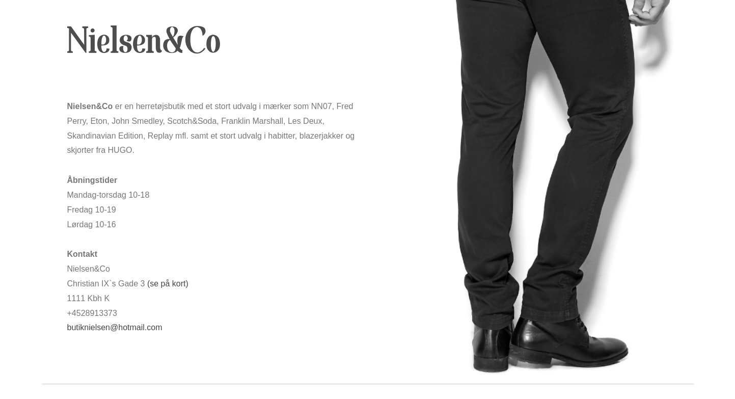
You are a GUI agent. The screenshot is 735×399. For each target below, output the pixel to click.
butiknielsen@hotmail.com (114, 327)
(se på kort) (167, 283)
